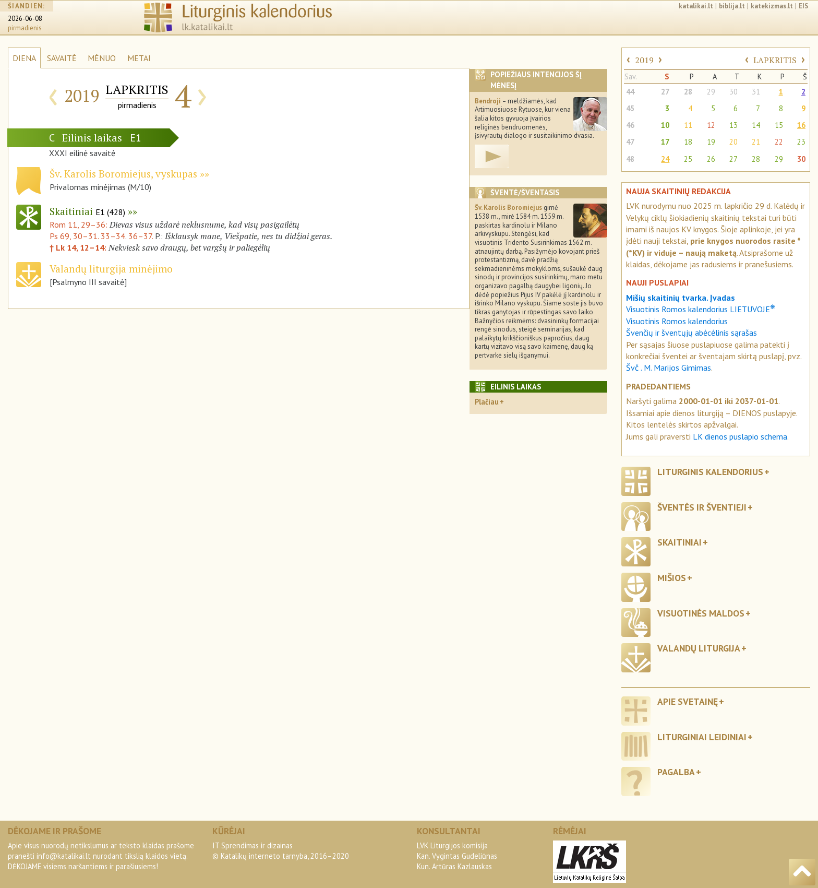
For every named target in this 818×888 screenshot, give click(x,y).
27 (665, 92)
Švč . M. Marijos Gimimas (668, 367)
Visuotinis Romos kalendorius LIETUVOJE (700, 309)
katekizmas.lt (772, 6)
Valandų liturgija (698, 648)
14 (756, 125)
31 (756, 92)
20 (733, 142)
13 (733, 125)
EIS (803, 6)
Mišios (671, 578)
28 (688, 92)
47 (630, 142)
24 (665, 159)
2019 (644, 60)
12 (711, 125)
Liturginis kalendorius (710, 472)
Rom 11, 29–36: (80, 224)
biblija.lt (732, 6)
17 (665, 142)
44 (630, 92)
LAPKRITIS (775, 60)
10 (665, 125)
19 (711, 142)
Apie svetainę (687, 701)
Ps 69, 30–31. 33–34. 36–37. (101, 236)
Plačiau (487, 402)
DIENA (24, 58)
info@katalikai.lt (64, 856)
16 (801, 125)
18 (688, 142)
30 (733, 92)
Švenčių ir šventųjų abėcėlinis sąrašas (691, 332)
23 (801, 142)
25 (688, 159)
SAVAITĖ (62, 58)
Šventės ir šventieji (702, 507)
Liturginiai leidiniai (702, 737)
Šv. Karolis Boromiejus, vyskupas (123, 173)
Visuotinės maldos (700, 613)
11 (688, 125)
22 (779, 142)
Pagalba (676, 772)
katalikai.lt (696, 6)
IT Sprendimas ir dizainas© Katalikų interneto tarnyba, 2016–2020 (280, 850)
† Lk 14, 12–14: (79, 247)
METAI (139, 58)
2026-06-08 (25, 18)
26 (711, 159)
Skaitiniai (87, 211)
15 (779, 125)
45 (630, 108)
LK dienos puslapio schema (740, 436)
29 (711, 92)
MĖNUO (102, 58)
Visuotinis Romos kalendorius (677, 321)
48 (630, 159)
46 (630, 125)
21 (756, 142)
